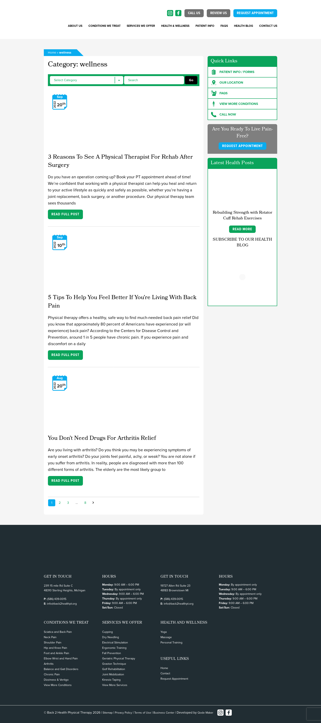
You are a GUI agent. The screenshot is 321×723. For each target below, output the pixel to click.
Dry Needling (110, 637)
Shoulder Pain (52, 642)
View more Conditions (234, 104)
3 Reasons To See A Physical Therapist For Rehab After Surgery (120, 162)
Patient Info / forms (232, 72)
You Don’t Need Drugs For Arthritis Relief (102, 438)
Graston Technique (114, 664)
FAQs (224, 26)
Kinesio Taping (111, 679)
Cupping (107, 632)
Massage (166, 637)
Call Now (223, 114)
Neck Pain (50, 637)
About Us (75, 26)
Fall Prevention (111, 653)
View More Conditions (58, 685)
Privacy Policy (123, 712)
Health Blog (243, 26)
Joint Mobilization (113, 674)
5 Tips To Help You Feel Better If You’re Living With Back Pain (122, 302)
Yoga (163, 632)
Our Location (227, 82)
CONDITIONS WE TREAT (104, 26)
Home (52, 52)
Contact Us (268, 26)
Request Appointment (174, 678)
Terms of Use (142, 712)
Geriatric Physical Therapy (118, 658)
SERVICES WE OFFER (141, 26)
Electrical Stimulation (115, 642)
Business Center (163, 712)
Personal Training (171, 642)
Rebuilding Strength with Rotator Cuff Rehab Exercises (242, 215)
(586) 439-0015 (56, 599)
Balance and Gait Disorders (61, 669)
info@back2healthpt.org (62, 603)
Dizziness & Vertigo (56, 679)
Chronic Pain (52, 674)
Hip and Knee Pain (55, 648)
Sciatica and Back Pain (58, 632)
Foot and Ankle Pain (56, 653)
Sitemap (108, 712)
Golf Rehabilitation (113, 669)
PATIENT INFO (205, 26)
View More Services (114, 685)
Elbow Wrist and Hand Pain (61, 658)
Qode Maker (205, 712)
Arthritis (49, 664)
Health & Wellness (175, 26)
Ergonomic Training (114, 648)
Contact (165, 673)
